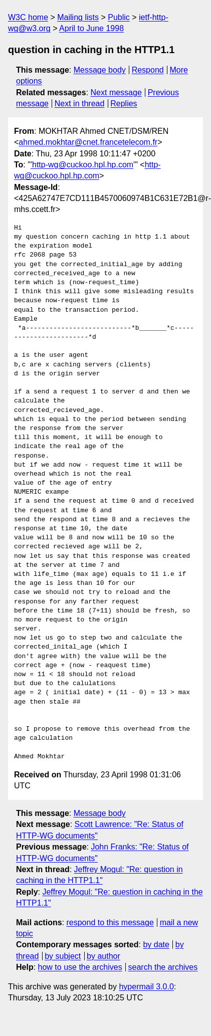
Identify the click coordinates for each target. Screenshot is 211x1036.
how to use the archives (80, 967)
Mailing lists (78, 17)
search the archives (163, 967)
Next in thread (80, 103)
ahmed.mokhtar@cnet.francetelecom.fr (88, 142)
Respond (148, 70)
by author (103, 956)
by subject (63, 956)
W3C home (28, 17)
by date (156, 944)
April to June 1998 (91, 28)
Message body (100, 70)
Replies (123, 103)
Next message (116, 92)
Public (119, 17)
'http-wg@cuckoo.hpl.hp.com (82, 164)
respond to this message (109, 922)
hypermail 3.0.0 (146, 986)
